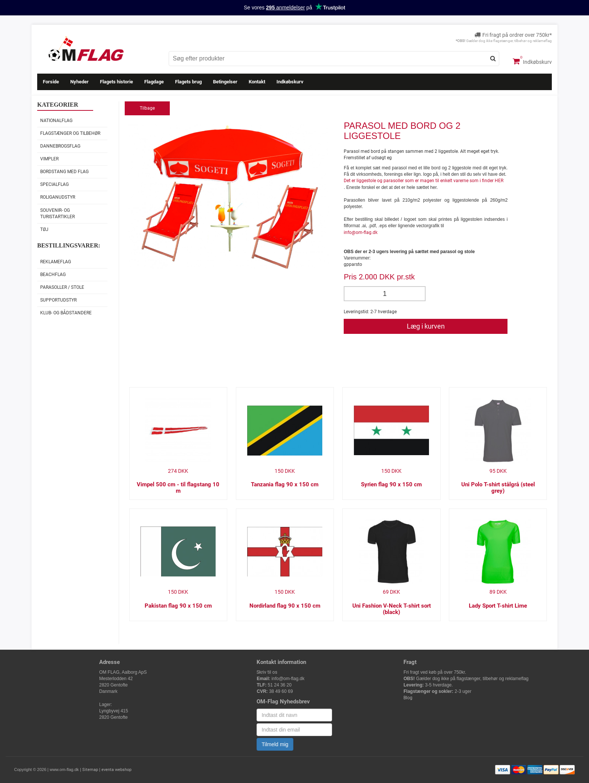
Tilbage (147, 108)
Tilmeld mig (274, 744)
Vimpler (49, 158)
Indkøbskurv (532, 61)
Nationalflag (56, 120)
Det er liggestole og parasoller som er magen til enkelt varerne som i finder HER (423, 180)
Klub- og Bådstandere (66, 312)
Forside (51, 81)
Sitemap (90, 769)
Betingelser (225, 81)
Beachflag (53, 274)
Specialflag (54, 184)
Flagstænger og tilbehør (70, 133)
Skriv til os (267, 672)
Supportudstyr (58, 300)
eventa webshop (116, 769)
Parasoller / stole (62, 287)
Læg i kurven (426, 326)
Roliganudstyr (57, 197)
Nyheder (79, 81)
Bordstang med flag (64, 171)
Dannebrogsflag (60, 146)
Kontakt (257, 81)
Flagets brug (188, 81)
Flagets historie (116, 81)
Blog (407, 697)
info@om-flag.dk (361, 232)
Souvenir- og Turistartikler (57, 213)
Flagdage (154, 81)
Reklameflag (55, 261)
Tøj (44, 229)
